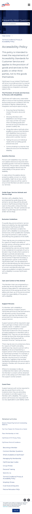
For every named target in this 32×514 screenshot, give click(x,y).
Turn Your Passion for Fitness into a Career (14, 429)
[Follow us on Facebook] (28, 500)
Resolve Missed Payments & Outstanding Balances (14, 423)
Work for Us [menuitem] (7, 473)
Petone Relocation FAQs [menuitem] (11, 489)
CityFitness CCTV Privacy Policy (11, 438)
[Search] (28, 23)
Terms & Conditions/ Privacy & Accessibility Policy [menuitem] (13, 477)
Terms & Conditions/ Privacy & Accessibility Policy (12, 40)
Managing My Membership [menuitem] (12, 458)
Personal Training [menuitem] (9, 469)
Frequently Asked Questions (16, 20)
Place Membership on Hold (10, 433)
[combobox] (14, 23)
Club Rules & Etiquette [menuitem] (11, 486)
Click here (5, 506)
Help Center (6, 36)
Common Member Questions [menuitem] (13, 451)
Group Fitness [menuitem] (7, 466)
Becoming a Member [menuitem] (10, 447)
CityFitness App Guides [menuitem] (10, 462)
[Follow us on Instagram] (24, 500)
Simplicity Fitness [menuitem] (8, 482)
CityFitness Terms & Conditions (11, 442)
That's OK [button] (16, 510)
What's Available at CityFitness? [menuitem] (13, 455)
